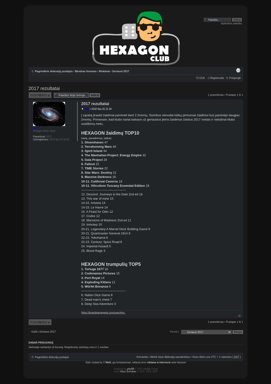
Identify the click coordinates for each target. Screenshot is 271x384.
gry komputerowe (121, 362)
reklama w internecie (158, 362)
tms (86, 109)
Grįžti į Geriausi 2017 (43, 331)
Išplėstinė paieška (231, 23)
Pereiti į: (174, 331)
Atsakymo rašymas (40, 95)
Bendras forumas (86, 71)
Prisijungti (235, 77)
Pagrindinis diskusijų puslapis (54, 71)
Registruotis (217, 77)
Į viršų (239, 315)
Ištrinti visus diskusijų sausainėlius (170, 356)
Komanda (142, 356)
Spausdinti (238, 70)
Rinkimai (104, 71)
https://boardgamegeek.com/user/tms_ (103, 312)
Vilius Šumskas (128, 371)
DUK (202, 77)
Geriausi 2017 (120, 71)
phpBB (130, 369)
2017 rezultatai (44, 88)
